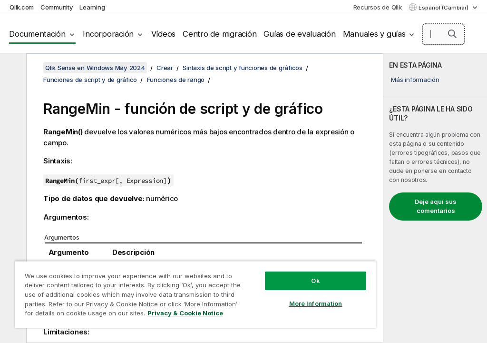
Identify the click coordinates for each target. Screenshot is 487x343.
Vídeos (163, 34)
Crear (164, 67)
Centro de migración (219, 34)
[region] (195, 294)
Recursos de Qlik (377, 7)
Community (56, 7)
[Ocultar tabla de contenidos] (12, 68)
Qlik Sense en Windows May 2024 (95, 67)
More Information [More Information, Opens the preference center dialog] (315, 303)
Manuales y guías (374, 34)
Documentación (37, 34)
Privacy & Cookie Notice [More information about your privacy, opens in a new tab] (185, 313)
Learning (92, 7)
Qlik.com (22, 7)
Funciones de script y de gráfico (90, 79)
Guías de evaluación (299, 34)
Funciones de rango (176, 79)
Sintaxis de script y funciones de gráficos (242, 67)
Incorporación (108, 34)
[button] (452, 34)
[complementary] (435, 198)
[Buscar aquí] (443, 34)
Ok (315, 280)
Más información (415, 79)
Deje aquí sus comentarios (436, 206)
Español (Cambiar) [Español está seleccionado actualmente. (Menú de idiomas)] (444, 7)
